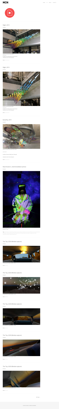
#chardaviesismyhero (6, 234)
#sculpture (20, 231)
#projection (24, 231)
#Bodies (11, 233)
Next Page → (38, 397)
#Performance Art (33, 231)
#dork (28, 233)
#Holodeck (8, 233)
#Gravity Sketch (15, 233)
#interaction (38, 231)
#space (17, 231)
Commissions (7, 60)
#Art (5, 231)
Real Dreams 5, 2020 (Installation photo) (14, 167)
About (50, 2)
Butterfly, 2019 (7, 120)
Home (44, 2)
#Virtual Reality (14, 231)
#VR (10, 231)
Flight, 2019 (6, 25)
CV (47, 2)
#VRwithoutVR (14, 234)
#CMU (35, 233)
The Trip (6, 265)
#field (22, 233)
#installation (5, 233)
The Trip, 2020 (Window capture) (12, 241)
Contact (54, 2)
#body (11, 234)
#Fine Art (19, 233)
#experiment (25, 233)
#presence (28, 231)
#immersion (8, 231)
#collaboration (32, 233)
